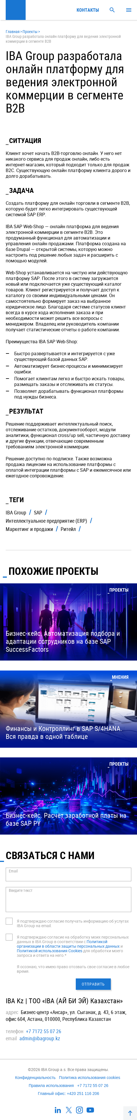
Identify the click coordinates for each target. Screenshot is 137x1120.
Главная (13, 31)
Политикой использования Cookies (49, 950)
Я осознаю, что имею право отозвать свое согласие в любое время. (73, 969)
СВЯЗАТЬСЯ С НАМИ (50, 855)
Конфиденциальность (35, 1078)
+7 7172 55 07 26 (43, 1031)
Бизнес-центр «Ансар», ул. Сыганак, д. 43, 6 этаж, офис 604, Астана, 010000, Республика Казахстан (66, 1015)
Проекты (30, 31)
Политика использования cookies (89, 1078)
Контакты (87, 10)
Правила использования (51, 1086)
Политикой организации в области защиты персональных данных (68, 944)
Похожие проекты (53, 571)
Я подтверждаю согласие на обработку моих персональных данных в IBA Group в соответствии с (73, 939)
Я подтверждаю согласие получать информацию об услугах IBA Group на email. (73, 923)
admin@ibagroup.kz (39, 1038)
